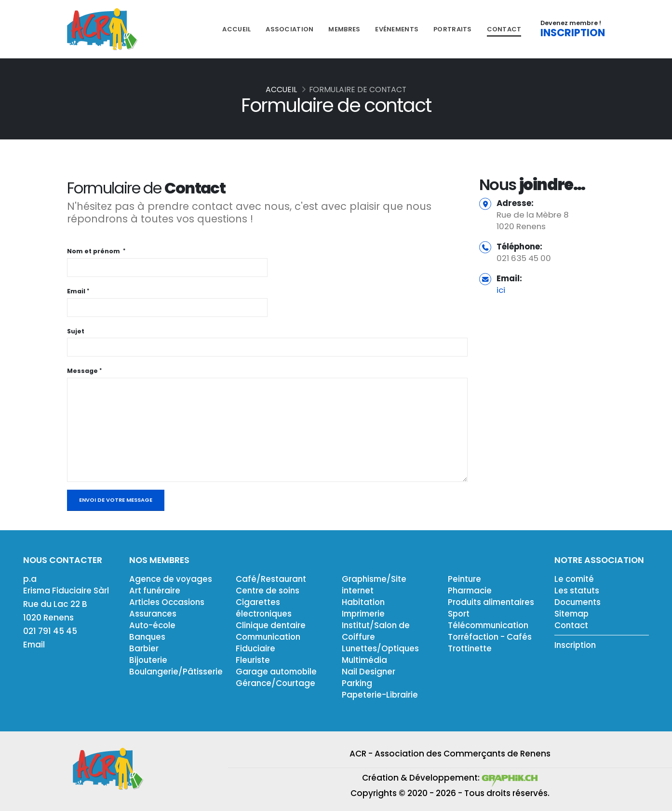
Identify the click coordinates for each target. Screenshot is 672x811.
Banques (147, 637)
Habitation (364, 602)
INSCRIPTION (572, 33)
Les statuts (577, 590)
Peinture (465, 579)
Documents (579, 602)
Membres (344, 29)
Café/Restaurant (271, 579)
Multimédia (365, 660)
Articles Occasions (168, 602)
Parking (357, 683)
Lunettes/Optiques (381, 648)
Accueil (236, 29)
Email (76, 291)
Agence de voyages (171, 579)
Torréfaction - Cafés (491, 637)
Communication (270, 637)
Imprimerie (364, 613)
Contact (504, 29)
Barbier (144, 648)
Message (82, 371)
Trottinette (470, 648)
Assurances (153, 613)
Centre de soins (268, 590)
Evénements (396, 29)
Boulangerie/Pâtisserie (176, 671)
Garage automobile (278, 671)
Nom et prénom (94, 251)
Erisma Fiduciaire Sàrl (67, 590)
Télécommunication (491, 625)
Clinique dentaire (271, 625)
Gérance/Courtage (276, 683)
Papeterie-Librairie (380, 695)
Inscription (576, 645)
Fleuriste (253, 660)
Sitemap (572, 613)
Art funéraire (155, 590)
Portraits (452, 29)
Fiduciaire (256, 648)
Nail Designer (369, 671)
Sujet (75, 331)
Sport (459, 613)
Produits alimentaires (492, 602)
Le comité (575, 579)
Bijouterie (148, 660)
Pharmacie (471, 590)
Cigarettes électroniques (265, 607)
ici (501, 290)
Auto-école (153, 625)
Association (289, 29)
